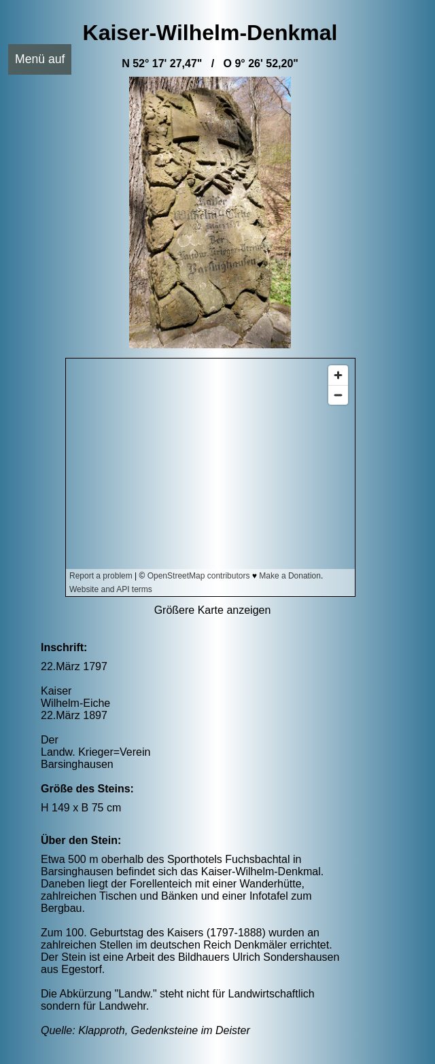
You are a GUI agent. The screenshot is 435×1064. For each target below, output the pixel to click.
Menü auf (40, 59)
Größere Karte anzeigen (212, 610)
